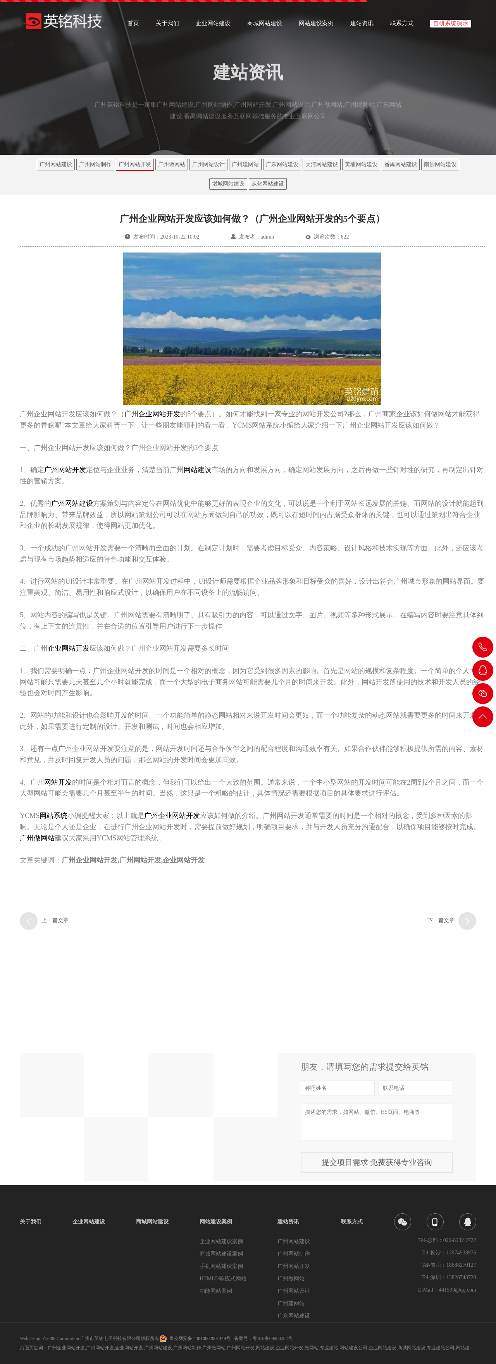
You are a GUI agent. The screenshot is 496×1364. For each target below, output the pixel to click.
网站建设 (198, 470)
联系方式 (401, 25)
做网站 (312, 1347)
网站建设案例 (316, 25)
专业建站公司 (441, 1347)
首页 (133, 25)
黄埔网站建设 (361, 164)
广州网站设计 (208, 164)
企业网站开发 (69, 648)
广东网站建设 (282, 164)
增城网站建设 (228, 184)
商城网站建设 (264, 25)
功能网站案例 (216, 1291)
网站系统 (53, 815)
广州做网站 (171, 164)
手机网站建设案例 (221, 1266)
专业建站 (329, 1347)
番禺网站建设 (400, 164)
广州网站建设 (56, 164)
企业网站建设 (213, 25)
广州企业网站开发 (152, 414)
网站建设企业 (470, 1347)
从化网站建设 (267, 184)
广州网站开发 (135, 164)
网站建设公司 (353, 1347)
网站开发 (58, 782)
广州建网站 (245, 164)
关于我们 (167, 25)
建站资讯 (362, 25)
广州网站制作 (95, 164)
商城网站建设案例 (221, 1254)
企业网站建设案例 (221, 1241)
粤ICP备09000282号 (273, 1338)
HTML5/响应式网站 (223, 1279)
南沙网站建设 (440, 164)
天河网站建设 (321, 164)
